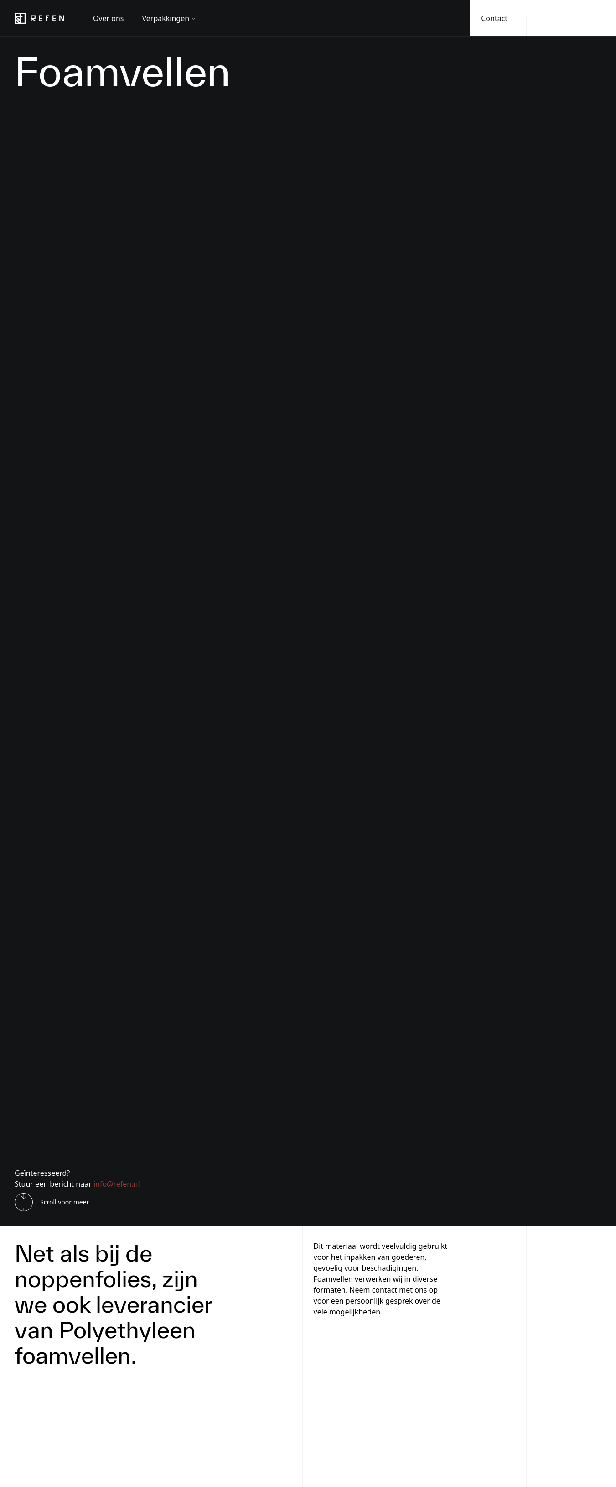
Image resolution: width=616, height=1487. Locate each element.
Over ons (108, 18)
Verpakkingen (169, 18)
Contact (494, 18)
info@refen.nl (116, 1184)
